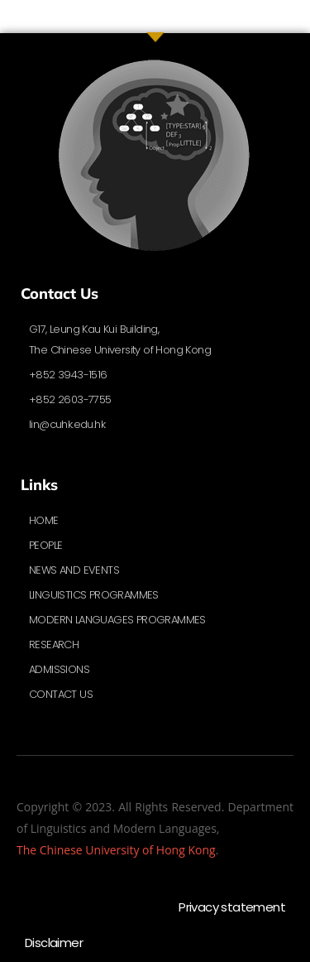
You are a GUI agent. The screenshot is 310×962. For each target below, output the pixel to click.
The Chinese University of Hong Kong (116, 850)
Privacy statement (232, 907)
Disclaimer (54, 942)
